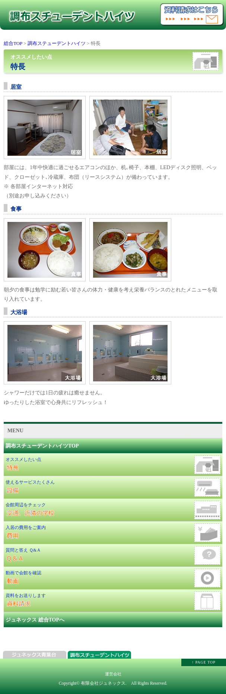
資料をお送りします (113, 600)
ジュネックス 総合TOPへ (35, 620)
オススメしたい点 (113, 464)
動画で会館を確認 (113, 578)
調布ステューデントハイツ (57, 43)
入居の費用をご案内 (113, 532)
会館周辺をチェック (113, 510)
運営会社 (113, 674)
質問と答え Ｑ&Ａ (113, 555)
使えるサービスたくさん (113, 487)
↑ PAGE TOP (204, 662)
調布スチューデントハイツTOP (42, 446)
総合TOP (13, 43)
